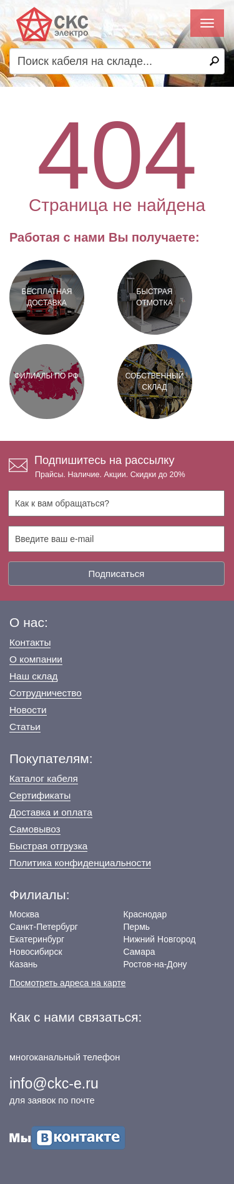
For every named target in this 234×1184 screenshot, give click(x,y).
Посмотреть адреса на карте (67, 983)
